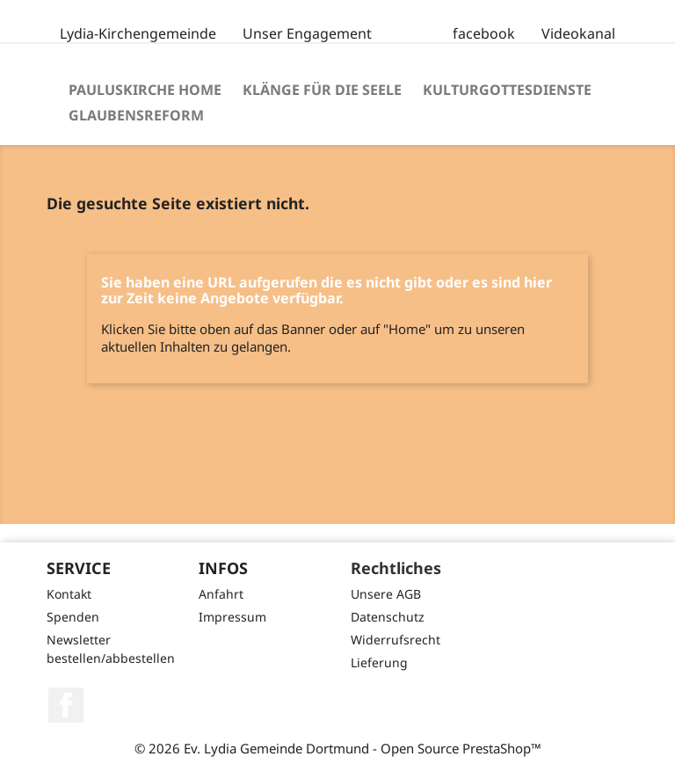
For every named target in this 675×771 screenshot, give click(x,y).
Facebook (65, 705)
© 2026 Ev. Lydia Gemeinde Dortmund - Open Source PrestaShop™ (337, 748)
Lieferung (379, 662)
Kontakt (69, 594)
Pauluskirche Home (145, 89)
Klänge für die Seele (322, 89)
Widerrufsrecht (395, 639)
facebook (484, 33)
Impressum (232, 616)
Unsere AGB (386, 594)
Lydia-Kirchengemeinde (138, 33)
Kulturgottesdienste (507, 89)
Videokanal (578, 33)
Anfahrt (221, 594)
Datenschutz (388, 616)
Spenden (73, 616)
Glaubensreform (136, 115)
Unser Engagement (307, 33)
